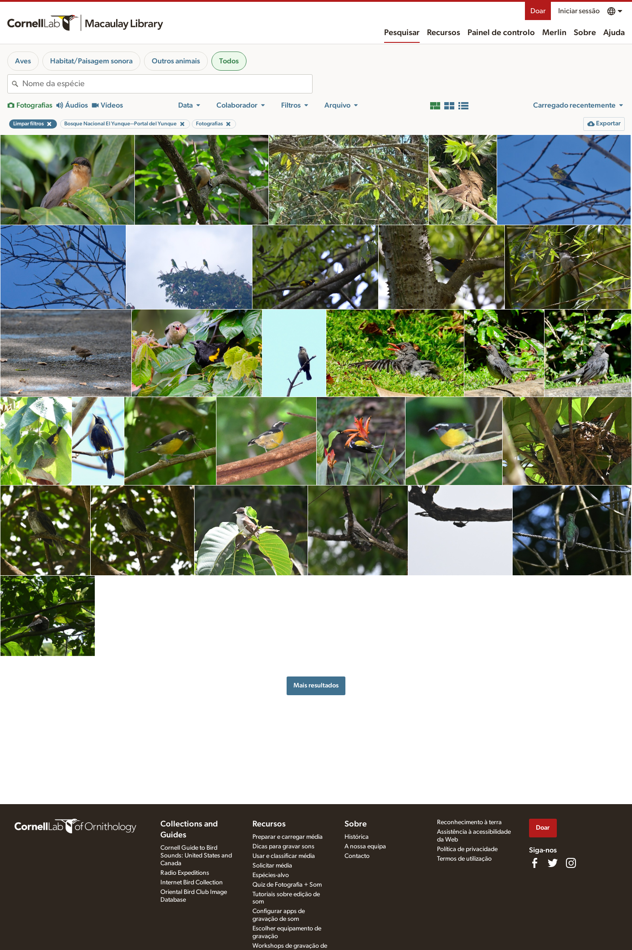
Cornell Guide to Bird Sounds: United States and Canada (196, 856)
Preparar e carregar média (287, 837)
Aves (23, 61)
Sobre (585, 33)
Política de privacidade (467, 849)
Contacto (357, 856)
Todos (229, 61)
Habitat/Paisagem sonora (91, 61)
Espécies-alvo (270, 875)
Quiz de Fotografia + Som (287, 885)
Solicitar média (272, 865)
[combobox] (167, 84)
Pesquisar (402, 33)
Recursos (443, 33)
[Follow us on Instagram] (570, 862)
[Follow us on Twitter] (552, 862)
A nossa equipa (365, 846)
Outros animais (176, 61)
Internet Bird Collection (191, 882)
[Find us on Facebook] (534, 862)
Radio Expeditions (184, 873)
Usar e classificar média (283, 856)
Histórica (356, 837)
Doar (537, 11)
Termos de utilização (464, 859)
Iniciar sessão (579, 11)
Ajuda (614, 33)
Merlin (554, 33)
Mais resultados (316, 685)
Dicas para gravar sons (283, 846)
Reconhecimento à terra (469, 822)
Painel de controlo (501, 33)
